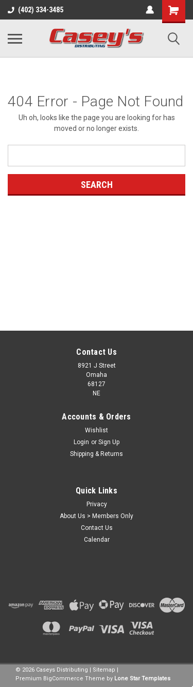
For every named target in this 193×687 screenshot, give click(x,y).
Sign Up (108, 442)
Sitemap (104, 669)
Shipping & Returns (96, 453)
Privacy (96, 504)
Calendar (97, 539)
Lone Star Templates (142, 678)
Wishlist (96, 430)
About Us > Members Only (96, 516)
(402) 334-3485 (35, 10)
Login (81, 442)
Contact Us (97, 527)
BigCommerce (63, 678)
